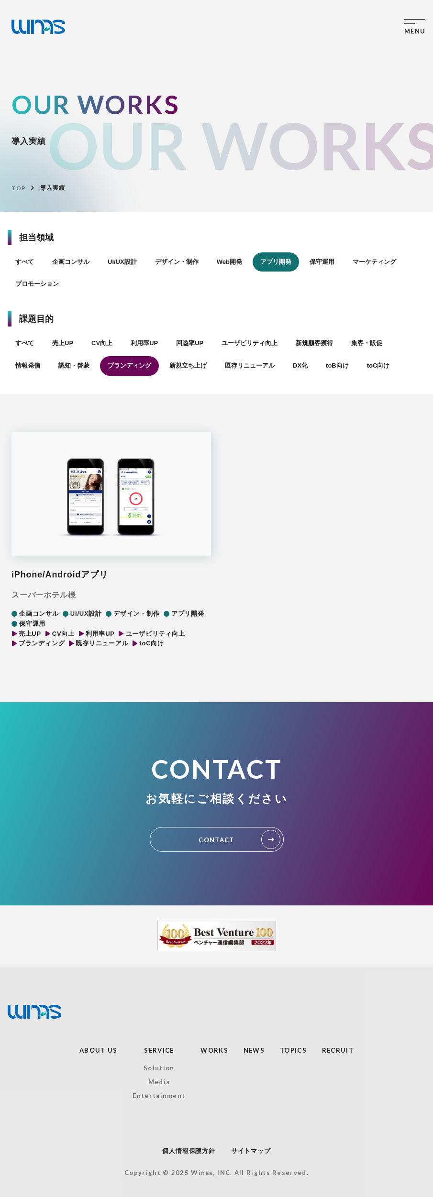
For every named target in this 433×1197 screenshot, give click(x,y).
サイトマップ (251, 1150)
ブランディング (129, 365)
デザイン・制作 (177, 261)
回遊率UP (189, 343)
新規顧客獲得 (314, 343)
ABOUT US (98, 1050)
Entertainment (159, 1095)
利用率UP (144, 343)
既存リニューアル (250, 365)
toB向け (337, 365)
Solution (159, 1068)
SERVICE (159, 1050)
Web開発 (229, 261)
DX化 (300, 365)
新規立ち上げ (188, 365)
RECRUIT (338, 1050)
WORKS (214, 1050)
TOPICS (293, 1050)
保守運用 (322, 261)
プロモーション (37, 283)
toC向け (378, 365)
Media (159, 1082)
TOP (18, 188)
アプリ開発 (275, 261)
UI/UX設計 (122, 261)
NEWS (254, 1050)
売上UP (62, 343)
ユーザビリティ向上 (250, 343)
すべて (24, 261)
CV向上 (101, 343)
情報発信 (27, 365)
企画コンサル (70, 261)
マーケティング (374, 261)
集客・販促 (366, 343)
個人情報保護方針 (188, 1150)
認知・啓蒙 (73, 365)
